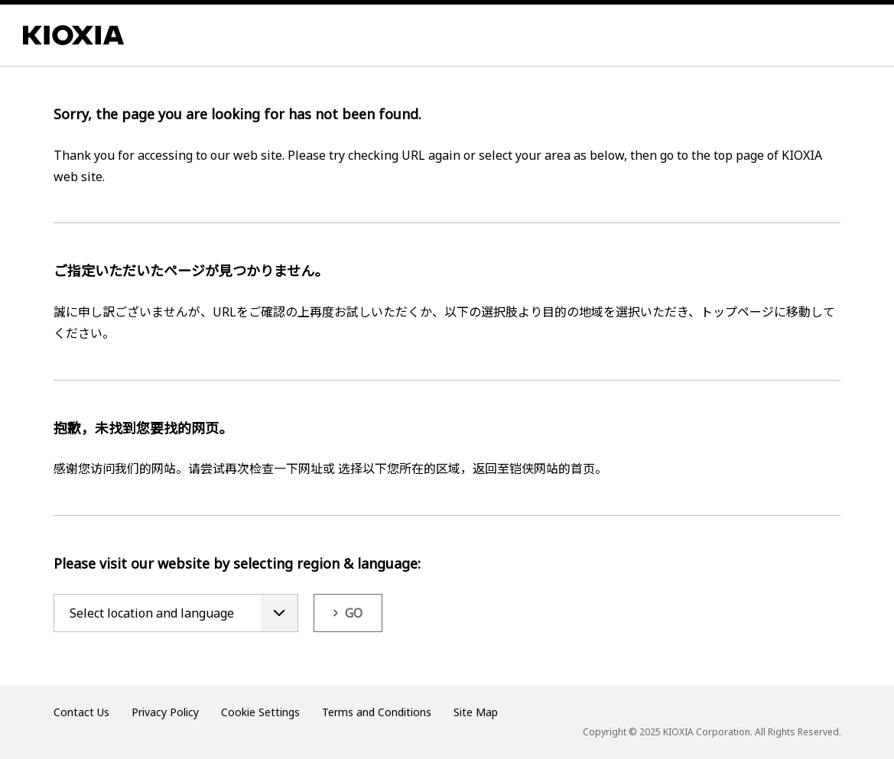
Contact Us (81, 712)
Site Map (476, 712)
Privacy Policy (165, 712)
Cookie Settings (260, 712)
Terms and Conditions (376, 712)
